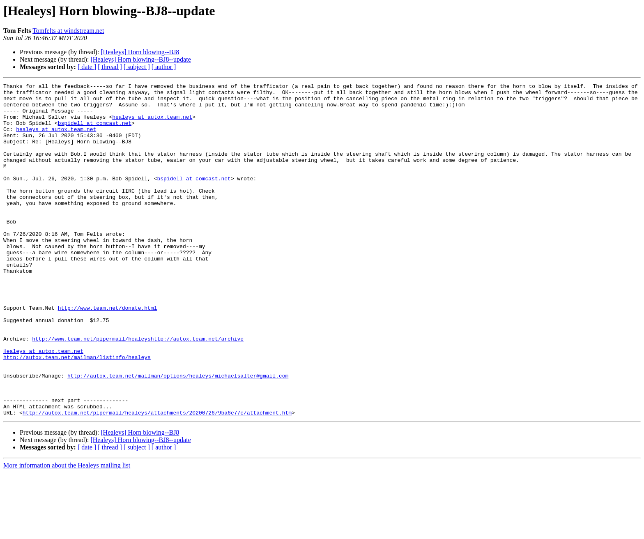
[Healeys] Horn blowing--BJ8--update (140, 59)
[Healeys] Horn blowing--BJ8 (140, 51)
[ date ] (87, 66)
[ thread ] (110, 66)
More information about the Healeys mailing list (66, 531)
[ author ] (164, 66)
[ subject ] (137, 66)
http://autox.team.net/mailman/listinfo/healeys (77, 412)
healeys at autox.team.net (152, 124)
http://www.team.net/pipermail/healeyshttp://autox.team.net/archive (138, 390)
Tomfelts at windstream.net (68, 30)
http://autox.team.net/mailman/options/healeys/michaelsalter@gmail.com (177, 434)
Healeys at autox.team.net (43, 405)
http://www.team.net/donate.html (107, 353)
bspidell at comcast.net (94, 131)
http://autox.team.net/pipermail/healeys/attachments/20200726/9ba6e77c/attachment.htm (157, 479)
